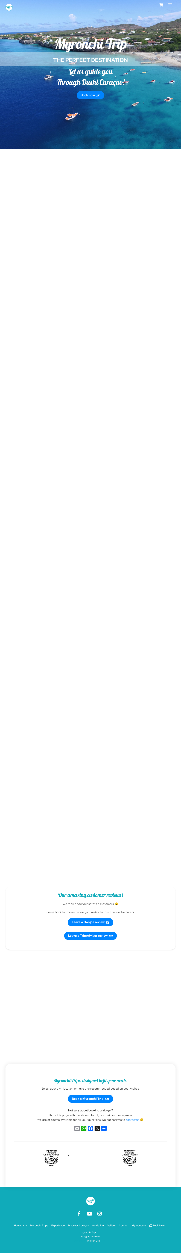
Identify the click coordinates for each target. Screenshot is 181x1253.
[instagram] (100, 1213)
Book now (90, 95)
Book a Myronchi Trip (90, 1099)
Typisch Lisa (93, 1240)
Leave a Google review (90, 922)
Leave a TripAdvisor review (90, 936)
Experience (58, 1225)
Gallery (111, 1225)
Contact (124, 1225)
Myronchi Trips (39, 1225)
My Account (139, 1225)
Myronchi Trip (88, 1232)
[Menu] (170, 4)
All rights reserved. (90, 1236)
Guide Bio (98, 1225)
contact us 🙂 (135, 1119)
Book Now (157, 1225)
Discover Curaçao (78, 1225)
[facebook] (79, 1213)
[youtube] (90, 1213)
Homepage (20, 1225)
